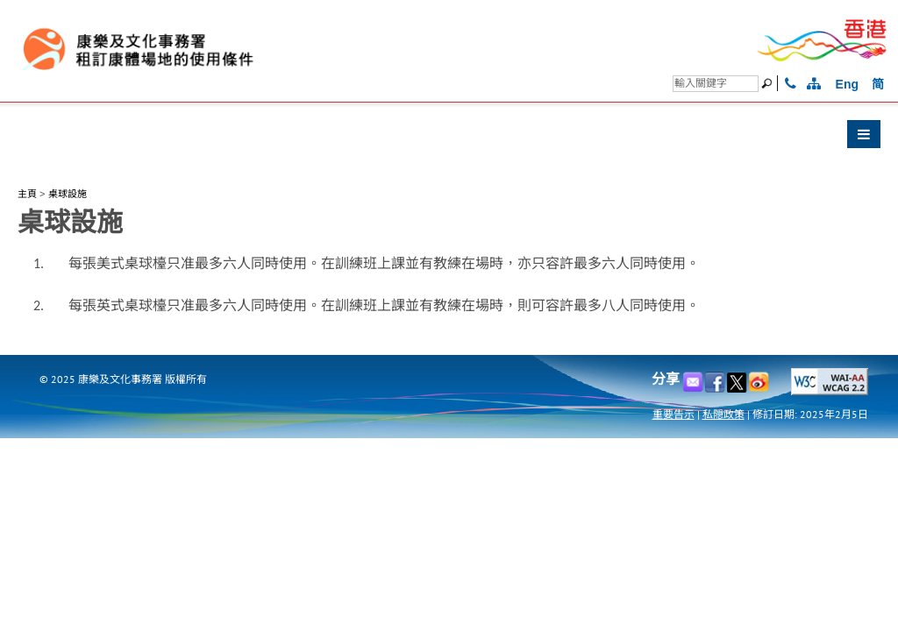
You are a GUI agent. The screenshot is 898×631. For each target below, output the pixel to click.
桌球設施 (67, 193)
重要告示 (673, 414)
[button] (449, 138)
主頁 (27, 193)
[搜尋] (716, 83)
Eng (847, 84)
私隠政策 (723, 414)
